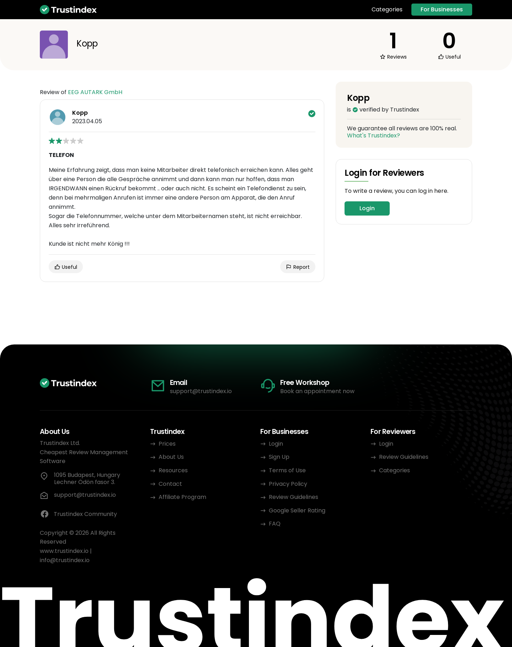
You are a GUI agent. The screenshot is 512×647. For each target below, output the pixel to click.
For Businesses (442, 9)
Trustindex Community (78, 514)
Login (367, 208)
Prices (167, 444)
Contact (170, 484)
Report (298, 267)
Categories (387, 9)
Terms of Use (287, 470)
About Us (171, 457)
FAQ (275, 524)
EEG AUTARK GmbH (95, 92)
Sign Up (279, 457)
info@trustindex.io (65, 560)
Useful (65, 267)
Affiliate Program (182, 497)
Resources (173, 470)
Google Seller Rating (297, 510)
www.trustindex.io (64, 551)
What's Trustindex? (373, 135)
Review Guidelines (293, 497)
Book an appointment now (317, 391)
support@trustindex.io (201, 391)
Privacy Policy (288, 484)
